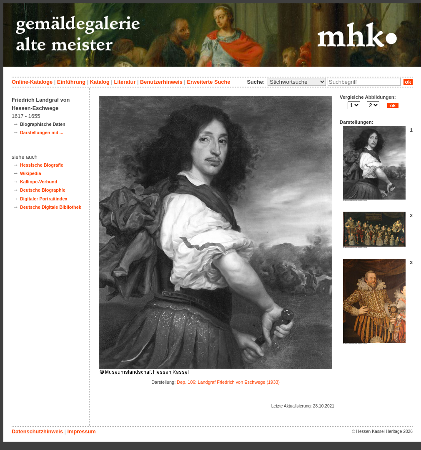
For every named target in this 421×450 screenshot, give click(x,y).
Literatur (124, 82)
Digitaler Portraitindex (44, 198)
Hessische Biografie (41, 165)
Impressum (81, 431)
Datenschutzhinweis (37, 431)
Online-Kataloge (32, 82)
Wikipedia (30, 173)
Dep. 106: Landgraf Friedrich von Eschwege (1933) (228, 382)
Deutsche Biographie (42, 190)
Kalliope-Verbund (38, 181)
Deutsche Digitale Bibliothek (50, 207)
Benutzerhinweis (161, 82)
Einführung (71, 82)
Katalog (100, 82)
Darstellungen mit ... (41, 132)
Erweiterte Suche (208, 82)
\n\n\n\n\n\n (297, 82)
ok (408, 82)
